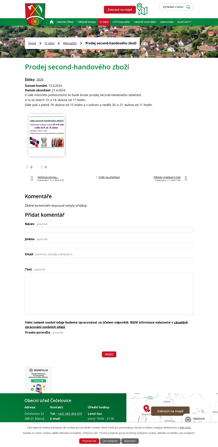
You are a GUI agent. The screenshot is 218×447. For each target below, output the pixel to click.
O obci (104, 22)
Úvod (51, 22)
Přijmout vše (87, 440)
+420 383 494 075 (69, 414)
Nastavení (132, 440)
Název (36, 224)
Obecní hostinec (145, 22)
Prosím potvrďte (44, 332)
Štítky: (30, 79)
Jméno (36, 239)
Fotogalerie (121, 22)
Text (35, 269)
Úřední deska (87, 22)
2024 (39, 79)
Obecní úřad (65, 22)
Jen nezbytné (110, 440)
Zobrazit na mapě (120, 10)
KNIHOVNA (167, 22)
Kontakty (184, 22)
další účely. (185, 427)
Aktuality (70, 43)
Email (48, 254)
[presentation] (51, 343)
